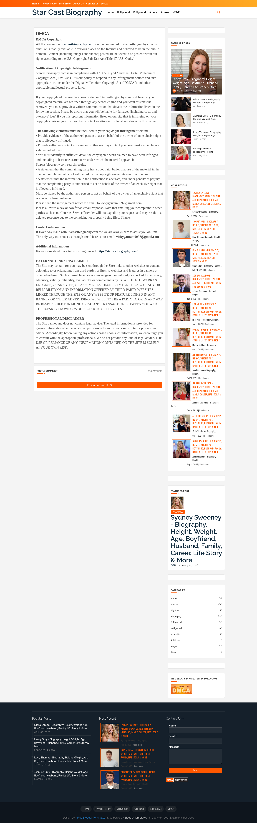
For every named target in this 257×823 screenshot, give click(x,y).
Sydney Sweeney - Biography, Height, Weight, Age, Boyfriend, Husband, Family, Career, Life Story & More (206, 200)
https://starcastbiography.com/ (118, 251)
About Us (78, 3)
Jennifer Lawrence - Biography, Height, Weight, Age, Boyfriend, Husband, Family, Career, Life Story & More (206, 390)
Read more (203, 216)
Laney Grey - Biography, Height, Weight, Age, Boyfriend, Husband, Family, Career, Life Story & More (61, 743)
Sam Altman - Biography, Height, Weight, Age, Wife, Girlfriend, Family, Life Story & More (205, 226)
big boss (196, 610)
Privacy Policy (49, 3)
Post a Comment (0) (99, 385)
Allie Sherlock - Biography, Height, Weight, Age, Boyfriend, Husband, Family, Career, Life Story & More (207, 421)
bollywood (196, 622)
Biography (196, 616)
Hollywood (123, 12)
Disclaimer (65, 3)
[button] (218, 12)
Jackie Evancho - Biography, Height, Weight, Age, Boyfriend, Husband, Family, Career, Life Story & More (207, 446)
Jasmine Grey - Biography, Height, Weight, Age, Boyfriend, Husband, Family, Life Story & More (207, 120)
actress (196, 604)
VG (173, 565)
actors (196, 598)
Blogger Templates (136, 817)
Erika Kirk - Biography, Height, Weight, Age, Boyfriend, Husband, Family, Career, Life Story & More (206, 309)
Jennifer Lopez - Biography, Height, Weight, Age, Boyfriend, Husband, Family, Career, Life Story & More (206, 360)
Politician (196, 640)
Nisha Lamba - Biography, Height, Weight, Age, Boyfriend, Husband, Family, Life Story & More (207, 104)
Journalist (196, 634)
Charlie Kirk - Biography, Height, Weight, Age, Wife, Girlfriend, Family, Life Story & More (205, 255)
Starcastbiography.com (77, 44)
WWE (176, 12)
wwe (196, 652)
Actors (153, 12)
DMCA (104, 3)
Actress (164, 12)
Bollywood (139, 12)
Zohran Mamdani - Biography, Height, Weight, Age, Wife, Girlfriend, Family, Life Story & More (206, 281)
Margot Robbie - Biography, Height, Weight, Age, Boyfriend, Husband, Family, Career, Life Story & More (207, 335)
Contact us (92, 3)
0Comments (155, 370)
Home (35, 3)
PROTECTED (181, 780)
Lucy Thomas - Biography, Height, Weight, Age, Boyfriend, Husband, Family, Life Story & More (207, 137)
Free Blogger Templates (91, 817)
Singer (196, 646)
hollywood (196, 628)
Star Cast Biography (67, 12)
